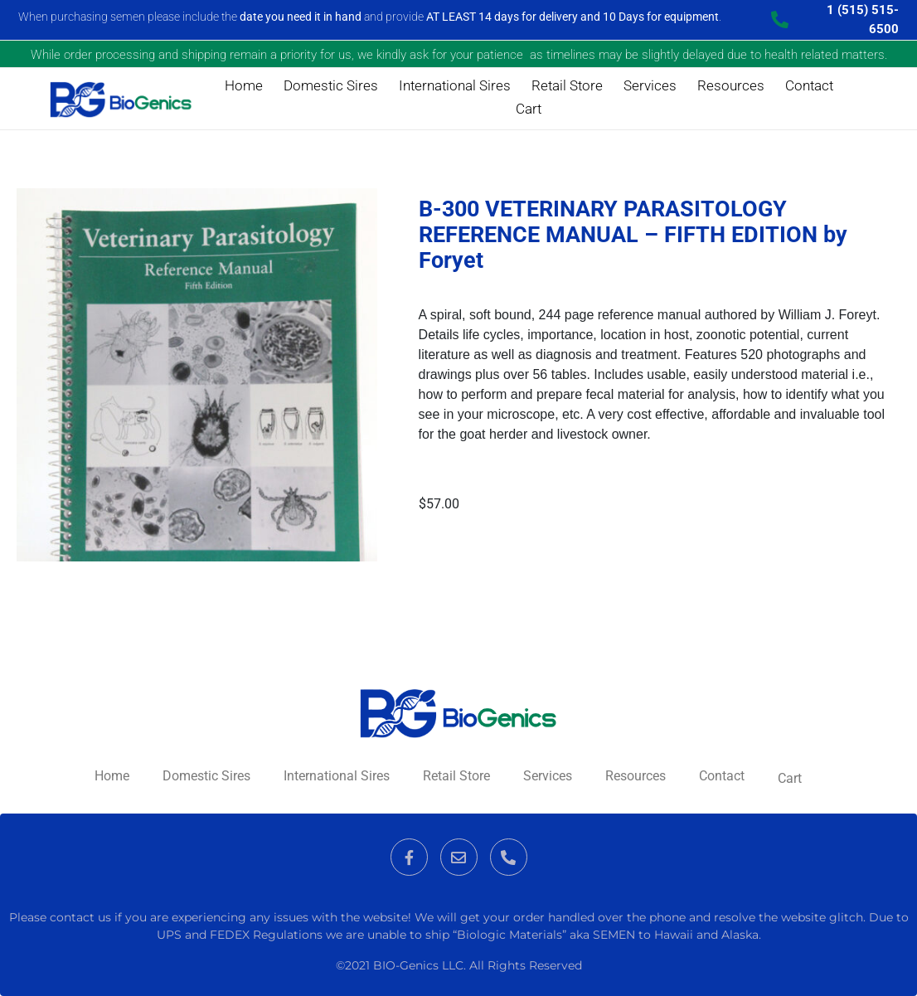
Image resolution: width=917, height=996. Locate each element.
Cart (528, 108)
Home (244, 85)
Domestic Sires (331, 85)
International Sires (455, 85)
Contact (809, 85)
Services (650, 85)
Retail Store (567, 85)
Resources (730, 85)
